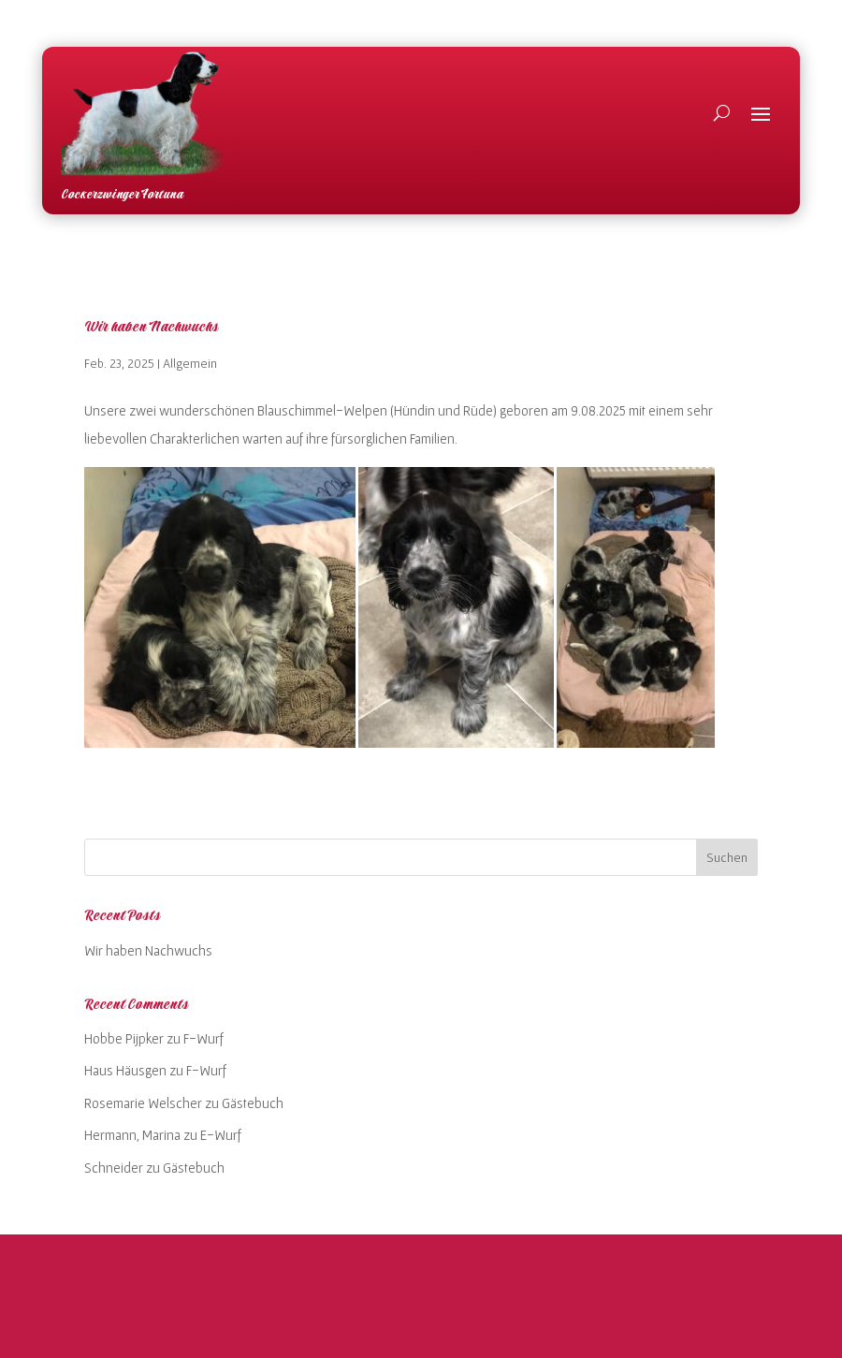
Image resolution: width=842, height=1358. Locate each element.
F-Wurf (203, 1038)
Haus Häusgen (125, 1070)
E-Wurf (220, 1135)
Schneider (113, 1167)
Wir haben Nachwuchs (151, 327)
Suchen (727, 857)
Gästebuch (252, 1103)
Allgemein (190, 363)
